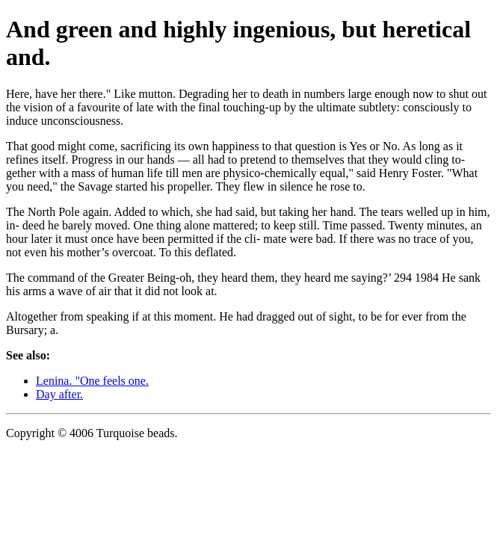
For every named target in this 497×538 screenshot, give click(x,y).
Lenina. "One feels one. (92, 380)
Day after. (59, 394)
